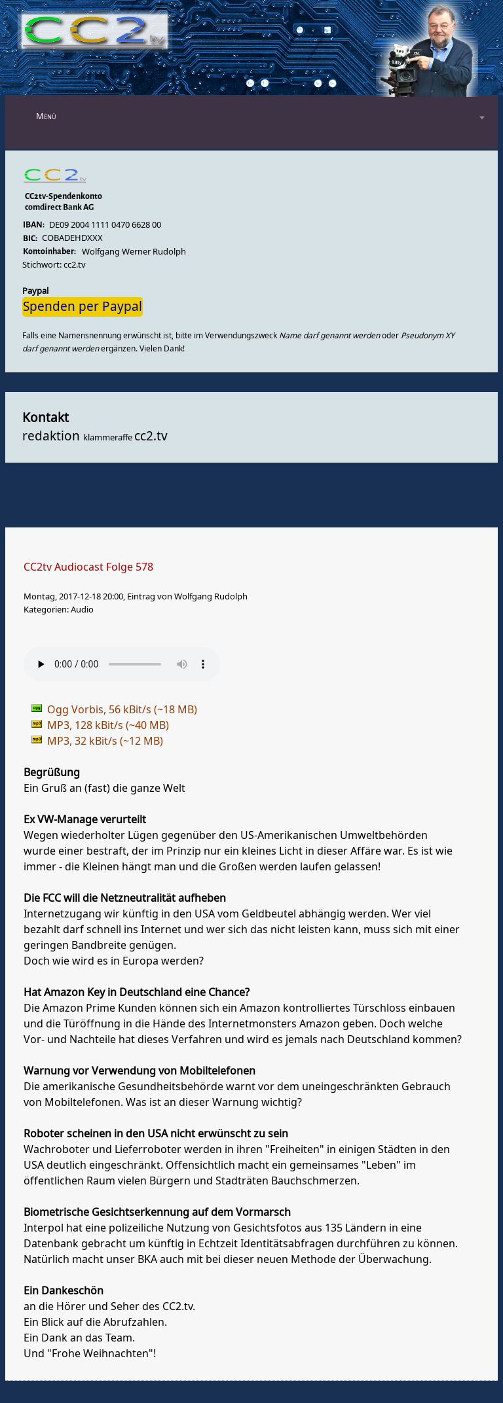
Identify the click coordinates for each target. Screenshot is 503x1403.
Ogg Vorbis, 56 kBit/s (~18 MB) (122, 710)
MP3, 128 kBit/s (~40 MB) (108, 726)
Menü (46, 116)
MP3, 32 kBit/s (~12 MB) (105, 741)
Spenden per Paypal (82, 307)
